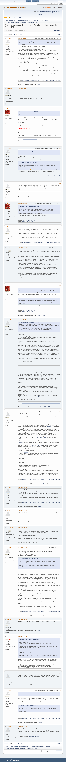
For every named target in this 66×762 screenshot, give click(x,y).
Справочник (20, 442)
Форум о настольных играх (15, 8)
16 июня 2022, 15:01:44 (22, 636)
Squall (8, 510)
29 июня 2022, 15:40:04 (22, 726)
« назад (55, 30)
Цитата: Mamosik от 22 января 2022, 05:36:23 (29, 111)
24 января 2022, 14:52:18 (22, 319)
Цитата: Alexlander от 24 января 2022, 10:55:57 (30, 289)
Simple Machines (13, 759)
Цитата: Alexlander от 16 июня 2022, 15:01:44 (29, 693)
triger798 (39, 506)
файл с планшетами (41, 437)
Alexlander (10, 247)
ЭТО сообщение (41, 396)
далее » (59, 30)
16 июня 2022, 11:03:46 (22, 547)
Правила (26, 451)
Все (21, 34)
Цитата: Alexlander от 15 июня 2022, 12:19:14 (29, 558)
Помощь (49, 759)
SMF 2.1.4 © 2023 (6, 759)
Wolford (55, 483)
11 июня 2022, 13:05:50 (22, 510)
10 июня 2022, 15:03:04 (22, 487)
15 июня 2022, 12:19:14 (22, 527)
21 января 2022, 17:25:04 (22, 38)
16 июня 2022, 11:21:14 (22, 619)
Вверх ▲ (61, 759)
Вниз (6, 34)
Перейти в (39, 750)
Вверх (6, 743)
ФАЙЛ (39, 420)
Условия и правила (55, 759)
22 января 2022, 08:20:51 (22, 108)
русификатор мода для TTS (35, 445)
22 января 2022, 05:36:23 (22, 88)
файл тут (48, 426)
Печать (59, 34)
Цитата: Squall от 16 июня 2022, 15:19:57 (29, 705)
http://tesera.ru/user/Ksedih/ (33, 736)
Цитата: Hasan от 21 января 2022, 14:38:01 (29, 41)
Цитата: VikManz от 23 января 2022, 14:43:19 (29, 206)
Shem (49, 483)
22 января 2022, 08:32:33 (22, 148)
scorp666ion (40, 483)
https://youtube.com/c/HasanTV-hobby (30, 138)
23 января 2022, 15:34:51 (22, 203)
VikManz (9, 38)
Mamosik (9, 88)
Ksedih (9, 726)
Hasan (39, 84)
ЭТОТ (33, 392)
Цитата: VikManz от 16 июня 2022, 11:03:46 (29, 639)
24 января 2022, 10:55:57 (22, 247)
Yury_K (43, 483)
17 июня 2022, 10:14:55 (22, 690)
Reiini (49, 406)
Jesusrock (42, 722)
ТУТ (23, 189)
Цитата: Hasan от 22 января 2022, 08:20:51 (29, 162)
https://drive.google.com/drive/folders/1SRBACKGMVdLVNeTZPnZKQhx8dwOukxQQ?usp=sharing (41, 80)
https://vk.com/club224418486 (28, 140)
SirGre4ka (39, 178)
